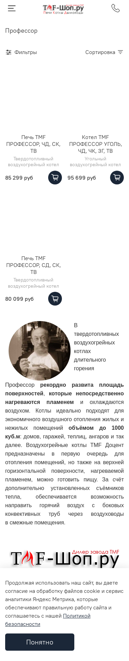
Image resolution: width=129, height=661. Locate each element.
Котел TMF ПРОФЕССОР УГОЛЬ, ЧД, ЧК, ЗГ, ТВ (95, 144)
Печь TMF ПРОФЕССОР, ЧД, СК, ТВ (33, 144)
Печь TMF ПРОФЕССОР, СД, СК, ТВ (33, 265)
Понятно (39, 642)
